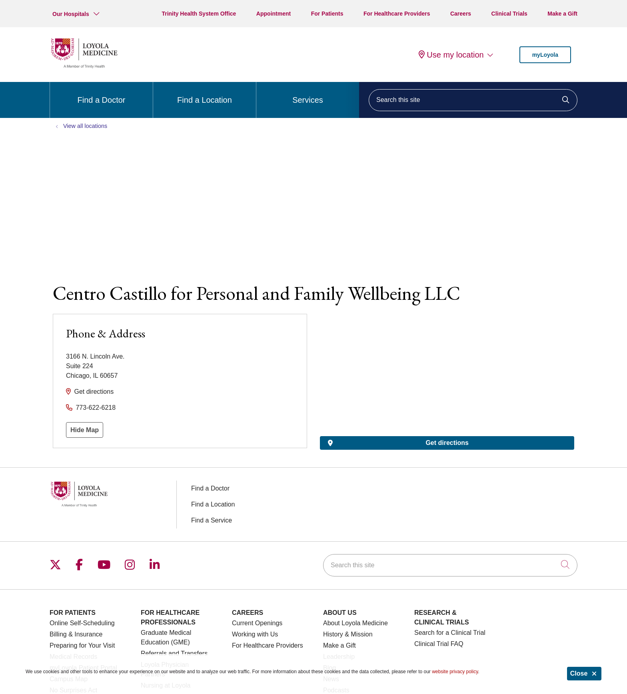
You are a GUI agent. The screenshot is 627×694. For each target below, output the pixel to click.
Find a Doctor (101, 93)
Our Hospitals (70, 14)
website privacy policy (455, 671)
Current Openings (257, 623)
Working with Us (255, 634)
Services (308, 93)
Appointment (273, 13)
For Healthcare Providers (396, 13)
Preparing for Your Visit (82, 645)
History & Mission (348, 634)
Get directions (94, 391)
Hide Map (84, 430)
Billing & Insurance (76, 634)
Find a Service (211, 520)
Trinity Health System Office (199, 13)
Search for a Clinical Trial (449, 632)
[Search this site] (473, 100)
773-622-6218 (96, 407)
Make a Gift (562, 13)
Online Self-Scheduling (82, 623)
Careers (460, 13)
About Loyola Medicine (355, 623)
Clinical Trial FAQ (438, 643)
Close (584, 673)
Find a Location (204, 93)
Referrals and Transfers (174, 653)
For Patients (327, 13)
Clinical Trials (509, 13)
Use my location (451, 55)
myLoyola (545, 55)
